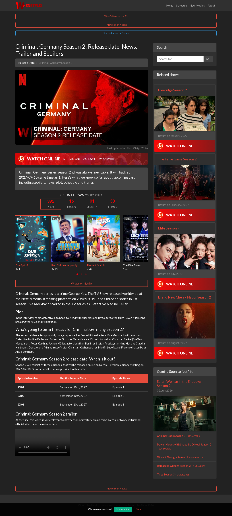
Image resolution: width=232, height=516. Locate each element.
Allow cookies (123, 509)
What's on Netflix (81, 283)
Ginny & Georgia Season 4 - (180, 457)
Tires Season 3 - (173, 474)
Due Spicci (21, 265)
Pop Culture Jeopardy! (64, 265)
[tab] (77, 274)
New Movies (197, 5)
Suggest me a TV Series (116, 33)
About (211, 5)
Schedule (181, 5)
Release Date (26, 62)
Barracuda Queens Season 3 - (181, 465)
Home (169, 5)
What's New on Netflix (116, 16)
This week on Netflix (116, 24)
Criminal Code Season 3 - (178, 435)
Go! (208, 59)
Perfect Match (96, 265)
